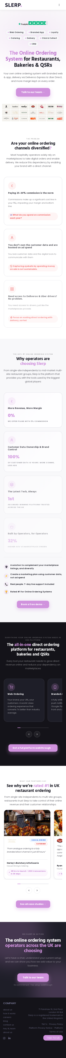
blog (5, 1021)
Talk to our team (33, 977)
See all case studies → (33, 904)
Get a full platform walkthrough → (33, 747)
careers (7, 1017)
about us (7, 1009)
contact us (8, 1024)
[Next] (37, 734)
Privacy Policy (56, 1024)
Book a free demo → (33, 604)
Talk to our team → (33, 92)
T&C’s (44, 1024)
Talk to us (53, 1038)
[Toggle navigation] (59, 5)
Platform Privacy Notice (40, 1028)
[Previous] (29, 734)
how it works (9, 1013)
